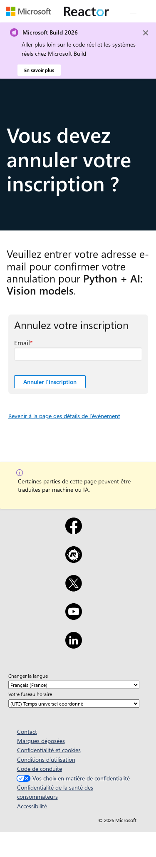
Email (22, 342)
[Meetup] (73, 560)
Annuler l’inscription (50, 382)
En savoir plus (39, 70)
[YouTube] (73, 617)
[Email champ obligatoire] (78, 354)
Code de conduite (39, 769)
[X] (73, 588)
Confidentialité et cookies (49, 750)
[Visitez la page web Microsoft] (28, 11)
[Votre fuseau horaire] (73, 703)
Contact (27, 732)
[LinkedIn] (73, 645)
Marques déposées (41, 741)
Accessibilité (32, 806)
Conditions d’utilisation (46, 759)
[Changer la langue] (73, 685)
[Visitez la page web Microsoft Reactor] (86, 11)
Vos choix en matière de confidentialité (72, 778)
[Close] (145, 33)
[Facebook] (73, 531)
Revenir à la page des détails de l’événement (64, 416)
